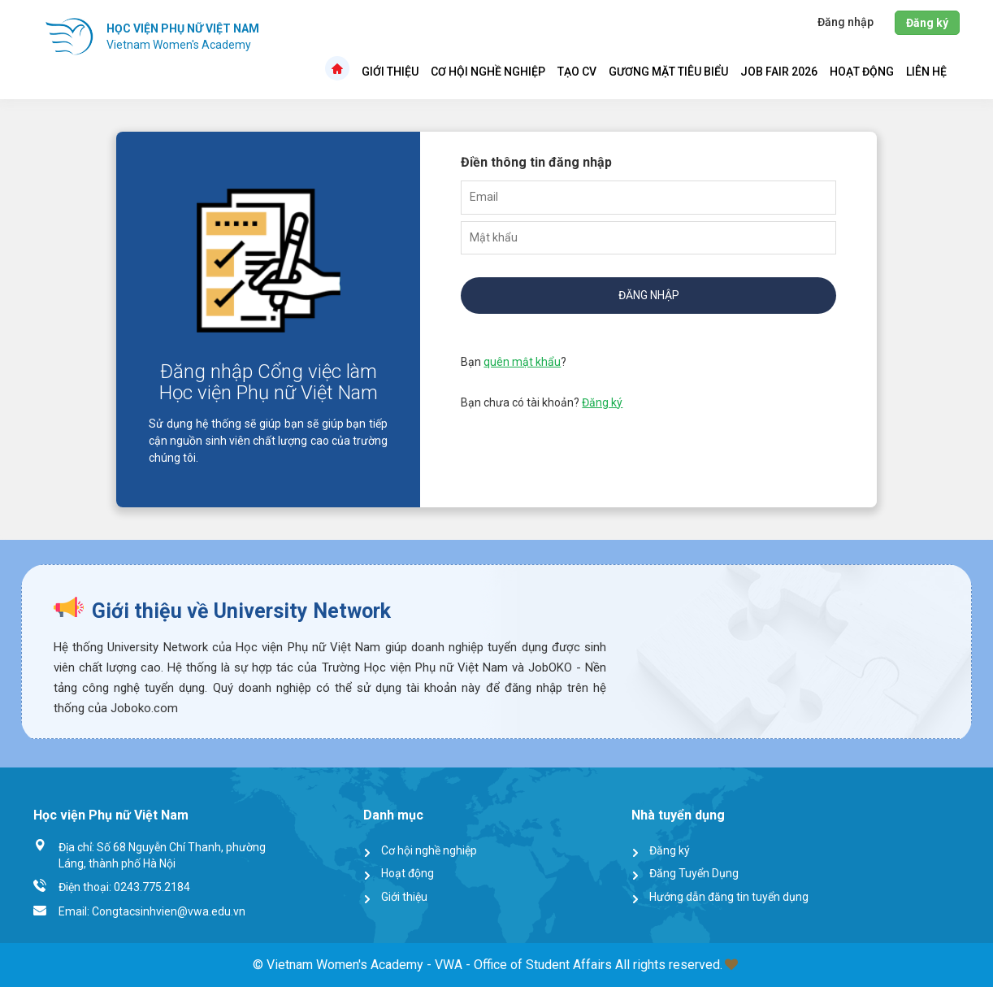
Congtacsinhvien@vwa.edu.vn (168, 911)
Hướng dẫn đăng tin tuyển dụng (729, 896)
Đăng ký (602, 402)
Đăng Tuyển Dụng (694, 873)
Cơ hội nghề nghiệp (488, 71)
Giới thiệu (390, 71)
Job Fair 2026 (778, 71)
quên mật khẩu (522, 361)
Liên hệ (926, 71)
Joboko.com (144, 708)
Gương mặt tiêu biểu (668, 71)
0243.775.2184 (152, 887)
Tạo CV (576, 71)
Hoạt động (862, 71)
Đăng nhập (648, 295)
